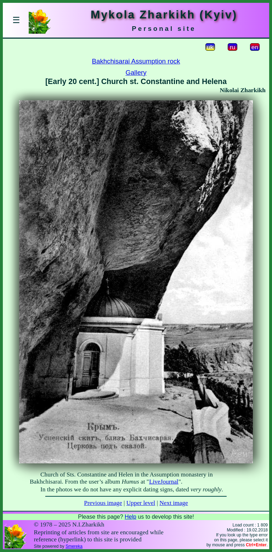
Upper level (140, 503)
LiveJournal (163, 481)
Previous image (103, 503)
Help (130, 517)
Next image (173, 503)
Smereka (74, 546)
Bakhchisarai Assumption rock (136, 61)
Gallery (135, 72)
